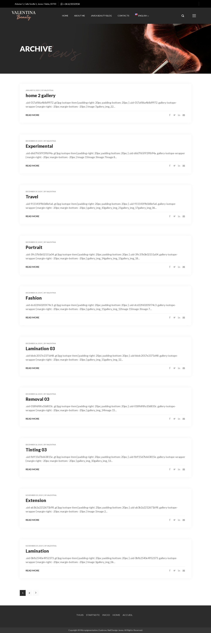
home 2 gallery (41, 95)
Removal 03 (37, 399)
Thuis (80, 614)
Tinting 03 (36, 449)
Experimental (39, 146)
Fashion (34, 297)
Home (116, 614)
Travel (32, 196)
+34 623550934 (70, 4)
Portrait (34, 247)
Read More (32, 115)
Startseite (93, 614)
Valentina (48, 90)
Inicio (106, 614)
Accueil (127, 614)
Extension (36, 500)
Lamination (37, 550)
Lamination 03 (40, 348)
